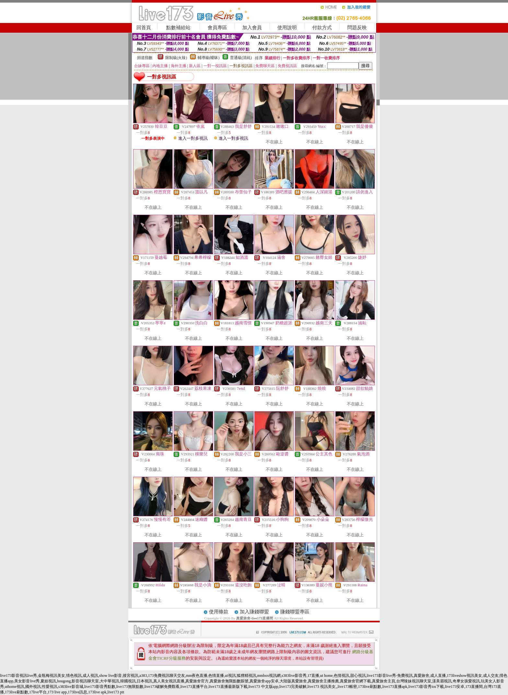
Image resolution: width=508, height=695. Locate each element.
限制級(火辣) (176, 57)
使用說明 (287, 27)
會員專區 (217, 27)
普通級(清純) (241, 57)
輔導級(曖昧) (209, 57)
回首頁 (143, 27)
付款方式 (322, 27)
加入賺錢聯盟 (254, 611)
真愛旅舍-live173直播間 (254, 618)
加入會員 (252, 27)
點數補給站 (178, 27)
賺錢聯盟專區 (294, 611)
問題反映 (357, 27)
